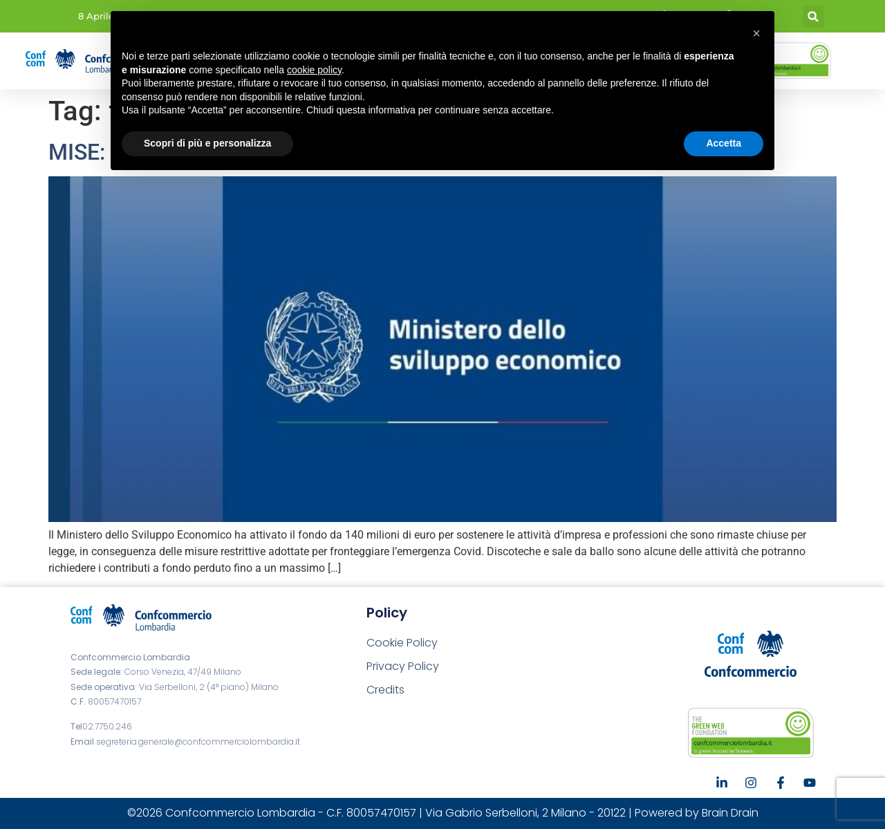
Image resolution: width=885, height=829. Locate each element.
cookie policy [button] (314, 69)
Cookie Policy (402, 643)
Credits (385, 690)
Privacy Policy (402, 666)
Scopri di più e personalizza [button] (207, 143)
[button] (813, 16)
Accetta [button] (723, 143)
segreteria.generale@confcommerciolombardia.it (198, 741)
